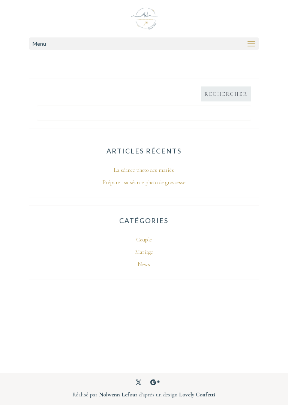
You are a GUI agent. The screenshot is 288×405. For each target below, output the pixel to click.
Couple (144, 239)
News (144, 264)
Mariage (144, 252)
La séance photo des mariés (144, 170)
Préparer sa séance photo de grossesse (144, 182)
